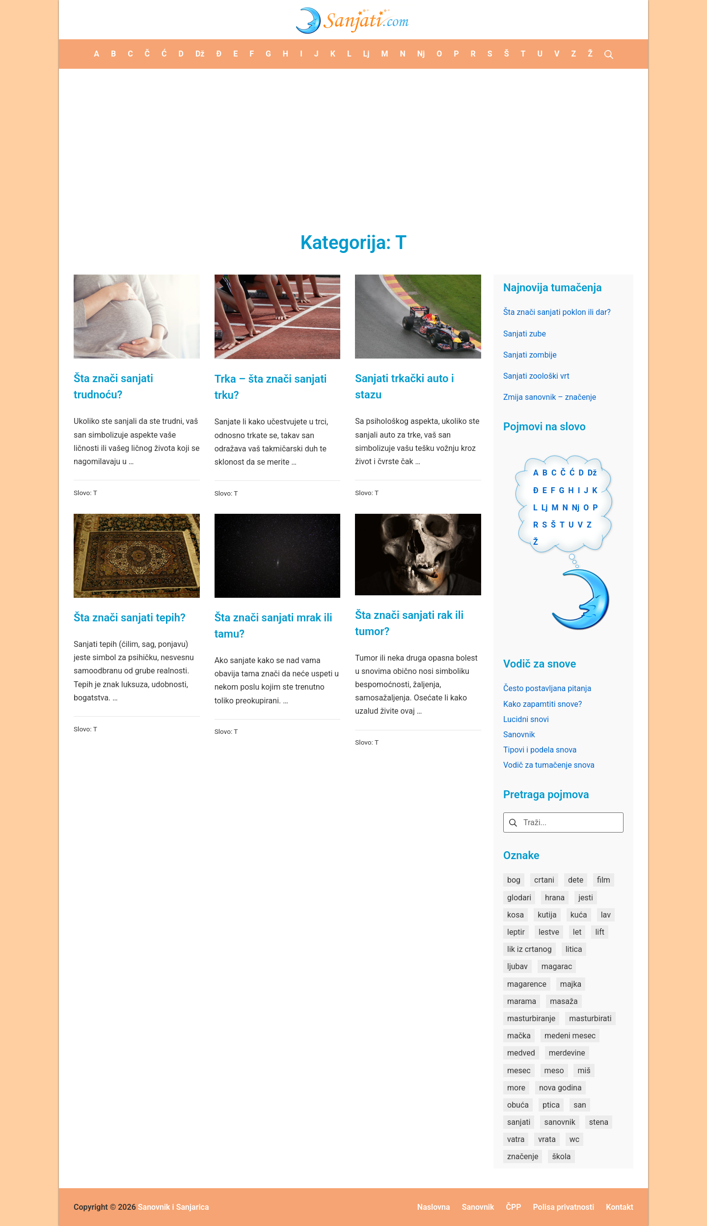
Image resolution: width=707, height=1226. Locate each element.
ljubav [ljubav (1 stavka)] (517, 966)
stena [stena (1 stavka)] (599, 1122)
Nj (575, 507)
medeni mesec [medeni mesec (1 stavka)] (570, 1035)
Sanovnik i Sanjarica (173, 1207)
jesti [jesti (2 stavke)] (585, 897)
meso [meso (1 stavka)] (554, 1070)
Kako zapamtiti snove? (542, 704)
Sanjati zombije (530, 355)
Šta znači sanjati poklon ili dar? (557, 312)
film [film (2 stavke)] (603, 880)
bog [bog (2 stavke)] (513, 880)
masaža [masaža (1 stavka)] (563, 1001)
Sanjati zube (524, 333)
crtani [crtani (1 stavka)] (544, 880)
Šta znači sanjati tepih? (130, 618)
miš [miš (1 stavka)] (583, 1070)
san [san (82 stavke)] (579, 1105)
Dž (592, 472)
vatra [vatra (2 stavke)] (515, 1139)
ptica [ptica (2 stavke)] (551, 1105)
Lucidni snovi (526, 719)
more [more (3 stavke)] (516, 1087)
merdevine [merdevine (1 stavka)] (567, 1053)
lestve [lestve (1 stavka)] (549, 932)
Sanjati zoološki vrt (536, 376)
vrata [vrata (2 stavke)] (547, 1139)
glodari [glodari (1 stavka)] (519, 897)
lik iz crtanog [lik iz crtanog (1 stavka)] (529, 949)
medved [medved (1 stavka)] (521, 1053)
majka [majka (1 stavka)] (570, 984)
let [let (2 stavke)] (577, 932)
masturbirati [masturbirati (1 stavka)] (590, 1018)
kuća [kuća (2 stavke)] (579, 915)
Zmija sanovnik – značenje (549, 397)
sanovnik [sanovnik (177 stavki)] (559, 1122)
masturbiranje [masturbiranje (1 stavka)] (531, 1018)
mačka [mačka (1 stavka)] (519, 1035)
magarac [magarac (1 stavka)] (557, 966)
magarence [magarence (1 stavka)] (526, 984)
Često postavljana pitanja (547, 688)
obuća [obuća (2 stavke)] (518, 1105)
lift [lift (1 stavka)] (599, 932)
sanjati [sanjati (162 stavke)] (518, 1122)
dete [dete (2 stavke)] (575, 880)
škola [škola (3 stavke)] (561, 1156)
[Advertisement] (353, 142)
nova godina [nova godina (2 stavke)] (560, 1087)
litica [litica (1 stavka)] (574, 949)
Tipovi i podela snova (540, 749)
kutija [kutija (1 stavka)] (547, 915)
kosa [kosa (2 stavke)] (515, 915)
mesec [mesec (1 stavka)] (519, 1070)
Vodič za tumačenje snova (549, 765)
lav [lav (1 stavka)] (606, 915)
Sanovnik (519, 734)
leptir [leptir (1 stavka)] (516, 932)
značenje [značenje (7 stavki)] (522, 1156)
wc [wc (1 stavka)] (574, 1139)
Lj (545, 507)
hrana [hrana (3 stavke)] (555, 897)
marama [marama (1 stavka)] (521, 1001)
